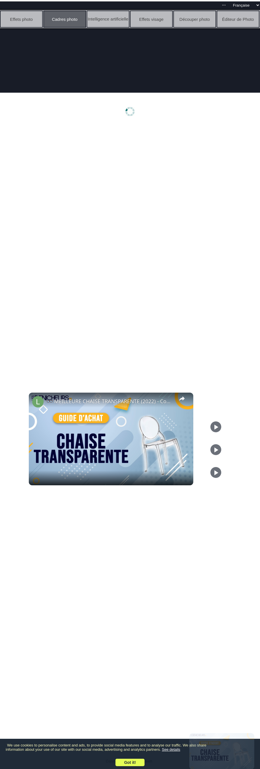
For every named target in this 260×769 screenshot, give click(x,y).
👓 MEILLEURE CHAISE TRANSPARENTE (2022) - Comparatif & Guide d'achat (110, 401)
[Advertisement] (131, 170)
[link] (38, 401)
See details (171, 749)
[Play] (216, 449)
